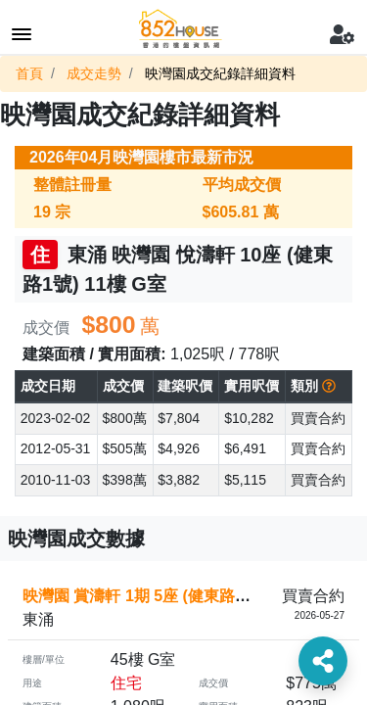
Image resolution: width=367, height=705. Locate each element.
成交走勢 (94, 73)
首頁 (29, 73)
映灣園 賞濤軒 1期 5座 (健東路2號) (143, 596)
